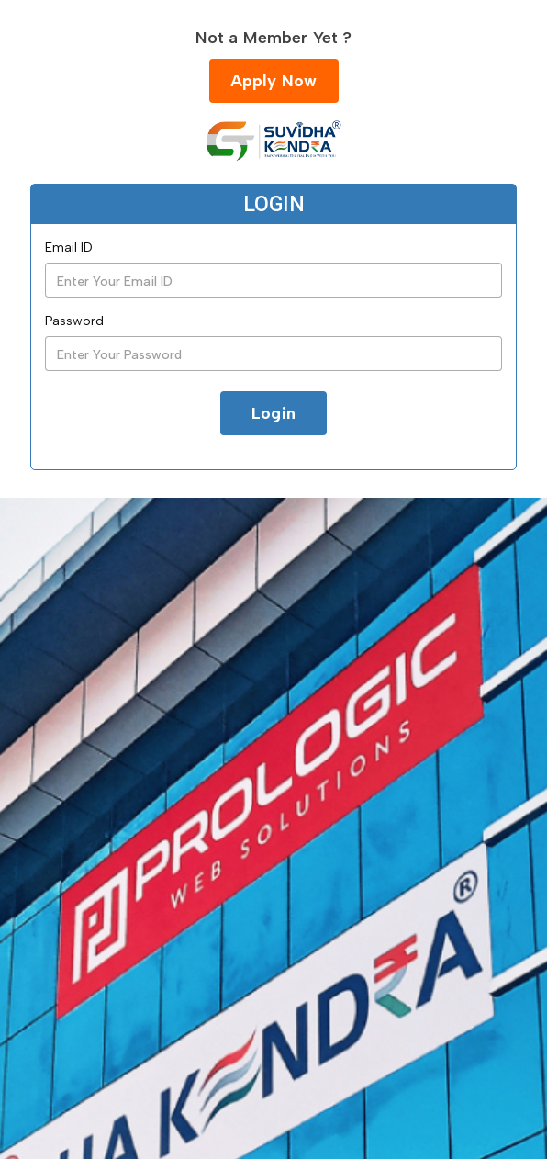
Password (74, 321)
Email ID (69, 247)
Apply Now (274, 81)
